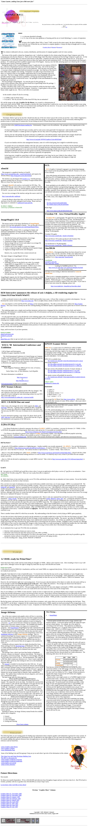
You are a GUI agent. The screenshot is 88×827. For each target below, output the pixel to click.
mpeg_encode (12, 498)
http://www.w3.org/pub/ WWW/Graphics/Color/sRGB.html (44, 139)
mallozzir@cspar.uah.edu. (25, 203)
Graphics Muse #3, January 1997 (10, 797)
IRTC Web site (5, 417)
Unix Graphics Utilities (8, 748)
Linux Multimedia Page (8, 750)
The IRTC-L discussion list (9, 758)
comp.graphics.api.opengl (8, 763)
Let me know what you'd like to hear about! (13, 785)
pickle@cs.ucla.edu (6, 336)
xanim (48, 498)
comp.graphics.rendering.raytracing (11, 759)
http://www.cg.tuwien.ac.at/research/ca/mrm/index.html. (55, 452)
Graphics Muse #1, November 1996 (11, 793)
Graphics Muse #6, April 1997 (9, 802)
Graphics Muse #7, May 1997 (9, 803)
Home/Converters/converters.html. (52, 432)
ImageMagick (14, 627)
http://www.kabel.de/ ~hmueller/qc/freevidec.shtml (66, 286)
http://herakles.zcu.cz (22, 380)
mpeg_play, (60, 498)
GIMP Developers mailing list (23, 125)
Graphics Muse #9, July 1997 (9, 807)
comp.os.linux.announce (8, 764)
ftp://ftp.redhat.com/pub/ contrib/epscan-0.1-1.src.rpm (64, 370)
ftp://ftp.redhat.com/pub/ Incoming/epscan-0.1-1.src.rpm (64, 364)
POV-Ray (4, 407)
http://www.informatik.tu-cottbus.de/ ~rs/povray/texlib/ (17, 397)
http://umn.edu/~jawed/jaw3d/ (64, 257)
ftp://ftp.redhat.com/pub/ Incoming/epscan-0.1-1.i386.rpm (65, 365)
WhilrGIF (4, 487)
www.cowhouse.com (20, 437)
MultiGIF (12, 487)
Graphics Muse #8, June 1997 (9, 805)
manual (7, 664)
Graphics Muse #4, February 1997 (11, 798)
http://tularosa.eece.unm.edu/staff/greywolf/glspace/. (30, 448)
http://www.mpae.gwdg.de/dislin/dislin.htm (59, 211)
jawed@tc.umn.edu (51, 262)
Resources (59, 47)
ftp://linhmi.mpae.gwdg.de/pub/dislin (58, 204)
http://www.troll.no (69, 399)
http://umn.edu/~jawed (52, 263)
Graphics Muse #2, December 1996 (11, 795)
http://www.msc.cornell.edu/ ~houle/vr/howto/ (58, 245)
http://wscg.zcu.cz (22, 377)
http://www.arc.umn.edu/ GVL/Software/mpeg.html (67, 459)
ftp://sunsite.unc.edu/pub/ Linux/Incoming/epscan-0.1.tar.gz (65, 361)
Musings (54, 47)
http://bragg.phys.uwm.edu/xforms (21, 175)
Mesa (32, 304)
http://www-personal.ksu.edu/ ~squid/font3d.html (15, 174)
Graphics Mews (47, 47)
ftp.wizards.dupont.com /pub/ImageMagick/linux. (24, 227)
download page (20, 646)
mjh (66, 27)
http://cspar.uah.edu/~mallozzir (11, 196)
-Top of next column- (22, 724)
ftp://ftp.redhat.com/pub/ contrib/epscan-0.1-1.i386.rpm (64, 372)
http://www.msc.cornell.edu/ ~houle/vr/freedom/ (59, 236)
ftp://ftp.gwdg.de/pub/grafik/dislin (57, 203)
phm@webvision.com (7, 334)
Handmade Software (7, 634)
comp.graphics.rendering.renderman (11, 761)
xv (9, 623)
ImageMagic (53, 615)
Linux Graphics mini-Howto (9, 747)
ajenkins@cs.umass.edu (52, 383)
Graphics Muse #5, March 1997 (10, 800)
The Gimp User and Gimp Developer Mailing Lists (16, 756)
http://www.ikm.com (27, 301)
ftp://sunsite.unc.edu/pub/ (54, 377)
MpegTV (53, 498)
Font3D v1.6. (26, 179)
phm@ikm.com (5, 339)
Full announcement (7, 384)
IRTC (37, 406)
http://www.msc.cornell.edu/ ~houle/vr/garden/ (59, 240)
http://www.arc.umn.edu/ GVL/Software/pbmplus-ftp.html (66, 267)
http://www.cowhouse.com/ (33, 432)
